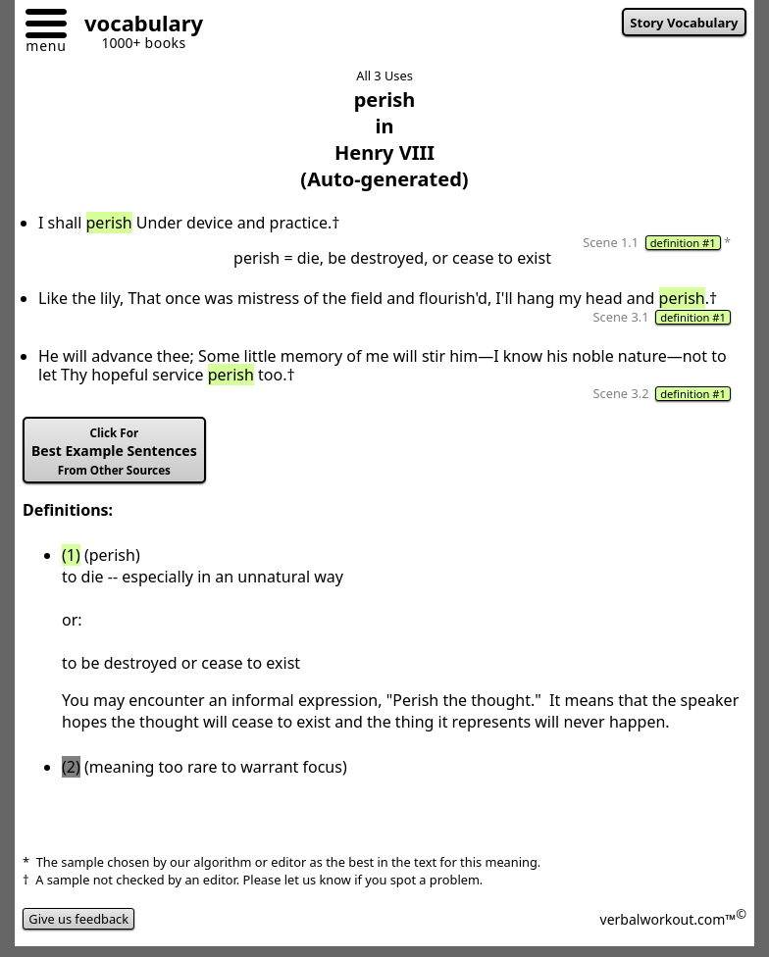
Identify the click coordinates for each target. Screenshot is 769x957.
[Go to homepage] (136, 26)
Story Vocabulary (684, 22)
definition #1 (683, 242)
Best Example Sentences (114, 452)
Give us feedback (78, 919)
